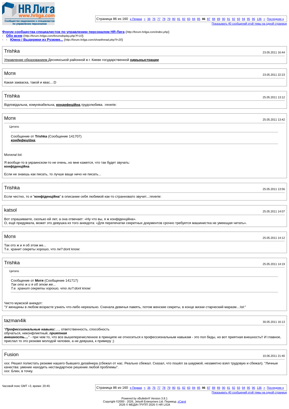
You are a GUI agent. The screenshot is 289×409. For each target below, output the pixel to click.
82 (183, 18)
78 (163, 18)
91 (228, 18)
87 (208, 18)
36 (148, 18)
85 (198, 18)
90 (223, 18)
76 (153, 18)
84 (193, 18)
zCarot (182, 401)
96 (253, 18)
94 (243, 18)
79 (168, 18)
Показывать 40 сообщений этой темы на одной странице (249, 23)
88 (213, 18)
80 (173, 18)
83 (188, 18)
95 (248, 18)
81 (178, 18)
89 (218, 18)
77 (158, 18)
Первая (136, 18)
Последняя (275, 18)
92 (233, 18)
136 (259, 18)
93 (238, 18)
